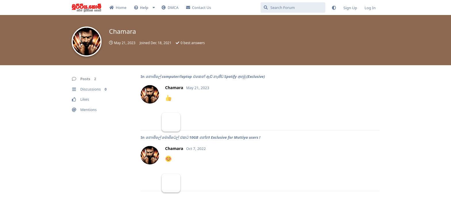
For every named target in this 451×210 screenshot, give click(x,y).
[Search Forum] (293, 7)
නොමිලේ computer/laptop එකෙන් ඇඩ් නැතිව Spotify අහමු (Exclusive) (205, 76)
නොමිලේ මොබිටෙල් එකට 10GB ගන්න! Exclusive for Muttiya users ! (203, 137)
